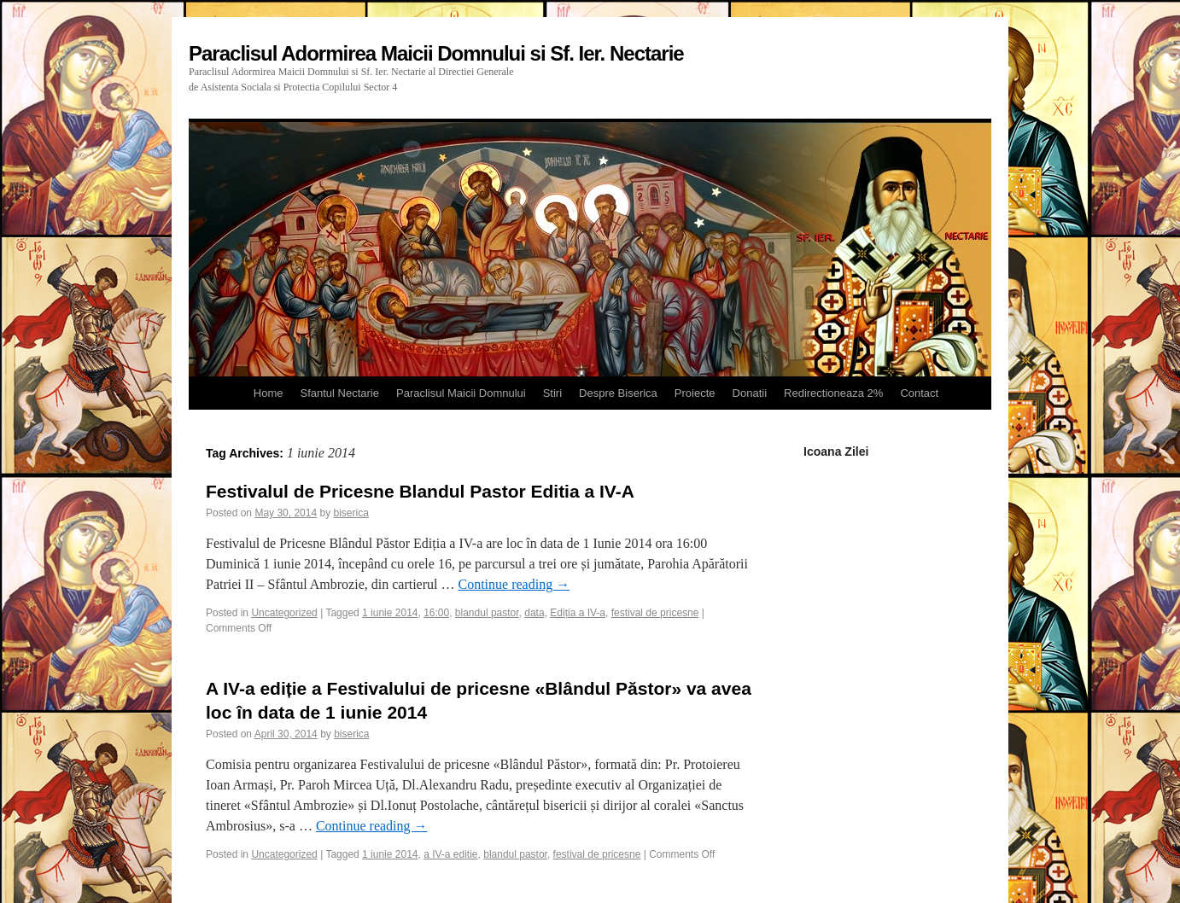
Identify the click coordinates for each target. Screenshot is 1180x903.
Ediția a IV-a (577, 613)
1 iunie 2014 (390, 613)
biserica (350, 513)
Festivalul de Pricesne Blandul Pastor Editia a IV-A (420, 491)
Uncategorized (284, 613)
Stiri (552, 393)
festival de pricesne (655, 613)
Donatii (750, 393)
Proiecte (695, 393)
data (534, 613)
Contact (919, 393)
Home (268, 393)
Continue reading (514, 584)
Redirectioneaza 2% (833, 393)
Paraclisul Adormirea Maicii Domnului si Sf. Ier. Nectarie (436, 53)
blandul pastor (487, 613)
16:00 (436, 613)
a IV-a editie (450, 854)
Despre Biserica (618, 393)
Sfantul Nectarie (339, 393)
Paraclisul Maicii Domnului (461, 393)
